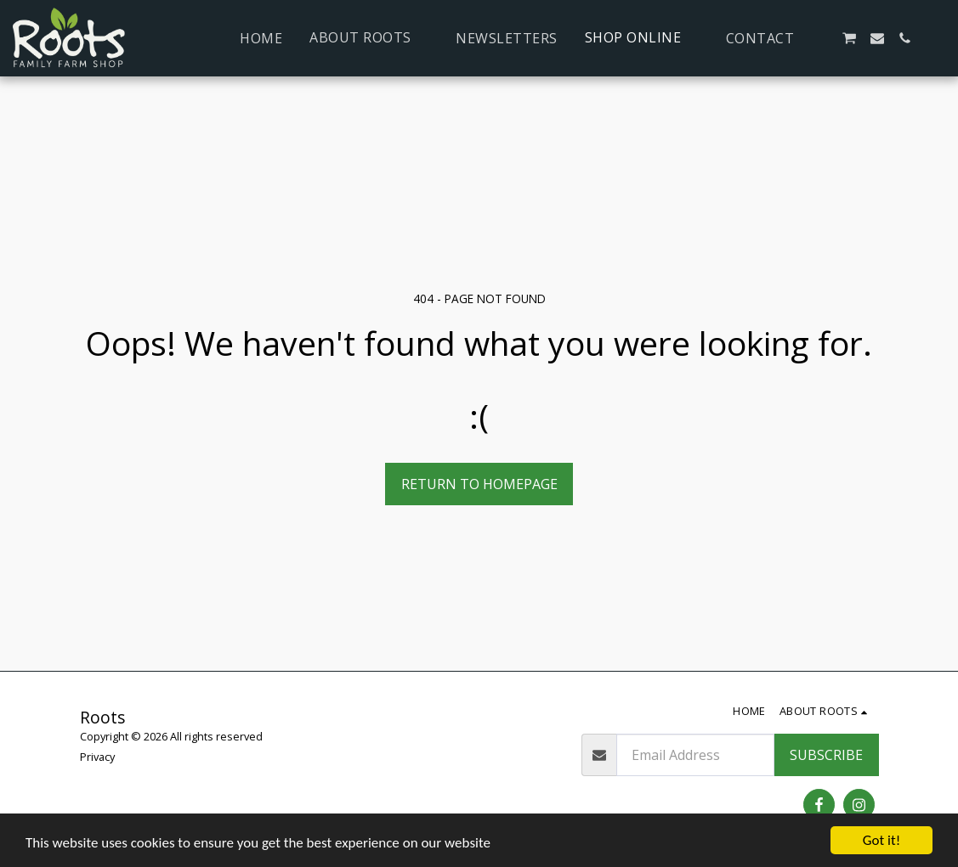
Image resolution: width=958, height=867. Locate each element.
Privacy (97, 756)
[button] (369, 38)
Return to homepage (479, 484)
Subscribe (826, 755)
